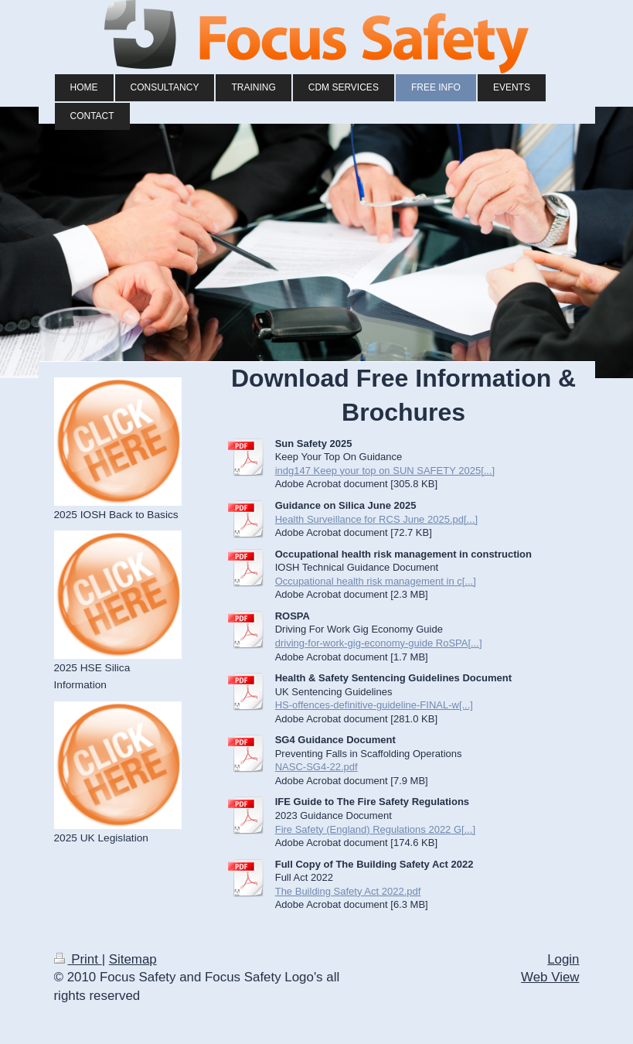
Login (563, 959)
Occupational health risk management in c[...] (375, 581)
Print (78, 959)
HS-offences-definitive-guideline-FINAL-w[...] (374, 705)
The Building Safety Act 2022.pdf (348, 891)
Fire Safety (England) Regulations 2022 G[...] (375, 829)
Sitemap (133, 959)
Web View (550, 977)
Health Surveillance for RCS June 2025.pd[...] (376, 519)
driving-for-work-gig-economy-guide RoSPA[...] (378, 643)
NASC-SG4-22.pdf (316, 767)
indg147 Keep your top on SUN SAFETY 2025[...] (385, 470)
